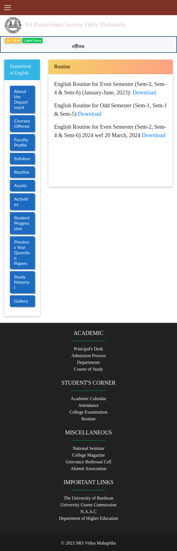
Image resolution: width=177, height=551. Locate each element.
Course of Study (88, 369)
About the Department (21, 99)
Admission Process (88, 355)
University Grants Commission (88, 504)
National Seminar (88, 448)
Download (144, 92)
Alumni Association (89, 468)
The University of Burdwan (88, 498)
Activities (21, 201)
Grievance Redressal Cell (88, 461)
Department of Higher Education (88, 518)
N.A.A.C (88, 511)
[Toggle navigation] (7, 7)
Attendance (88, 405)
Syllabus (22, 158)
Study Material (21, 282)
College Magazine (88, 455)
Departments (88, 362)
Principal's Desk (88, 348)
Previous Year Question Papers (22, 252)
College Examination (89, 412)
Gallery (21, 300)
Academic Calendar (88, 398)
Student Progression (22, 223)
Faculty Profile (21, 142)
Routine (22, 171)
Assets (20, 185)
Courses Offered (22, 123)
